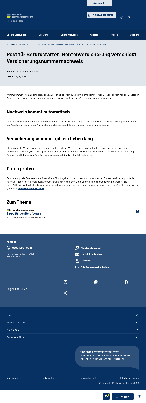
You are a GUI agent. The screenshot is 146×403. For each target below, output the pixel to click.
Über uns (134, 34)
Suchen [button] (97, 3)
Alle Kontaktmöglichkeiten (95, 266)
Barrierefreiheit (88, 377)
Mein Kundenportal (103, 14)
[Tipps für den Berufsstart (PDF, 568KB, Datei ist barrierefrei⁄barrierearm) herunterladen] (135, 211)
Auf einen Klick (15, 337)
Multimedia (13, 329)
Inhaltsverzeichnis (129, 377)
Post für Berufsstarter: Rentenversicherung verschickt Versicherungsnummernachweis (72, 44)
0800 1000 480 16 (22, 247)
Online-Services (69, 34)
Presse (114, 34)
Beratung (43, 34)
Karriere (94, 34)
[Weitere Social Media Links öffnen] (65, 293)
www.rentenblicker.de (30, 188)
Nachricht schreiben (91, 254)
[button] (123, 396)
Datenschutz (49, 377)
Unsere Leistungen (17, 34)
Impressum (12, 377)
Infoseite (119, 358)
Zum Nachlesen (16, 322)
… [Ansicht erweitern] (31, 44)
